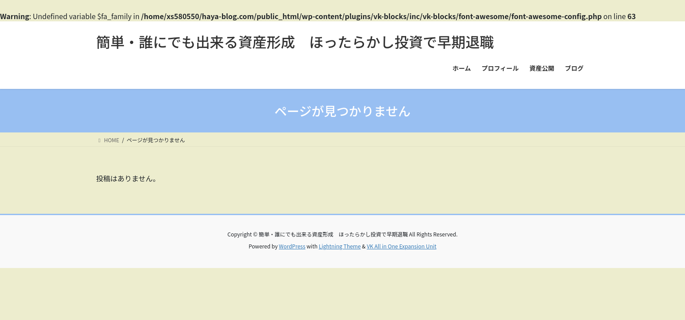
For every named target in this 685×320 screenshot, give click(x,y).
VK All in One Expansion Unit (401, 246)
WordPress (292, 246)
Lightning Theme (340, 246)
